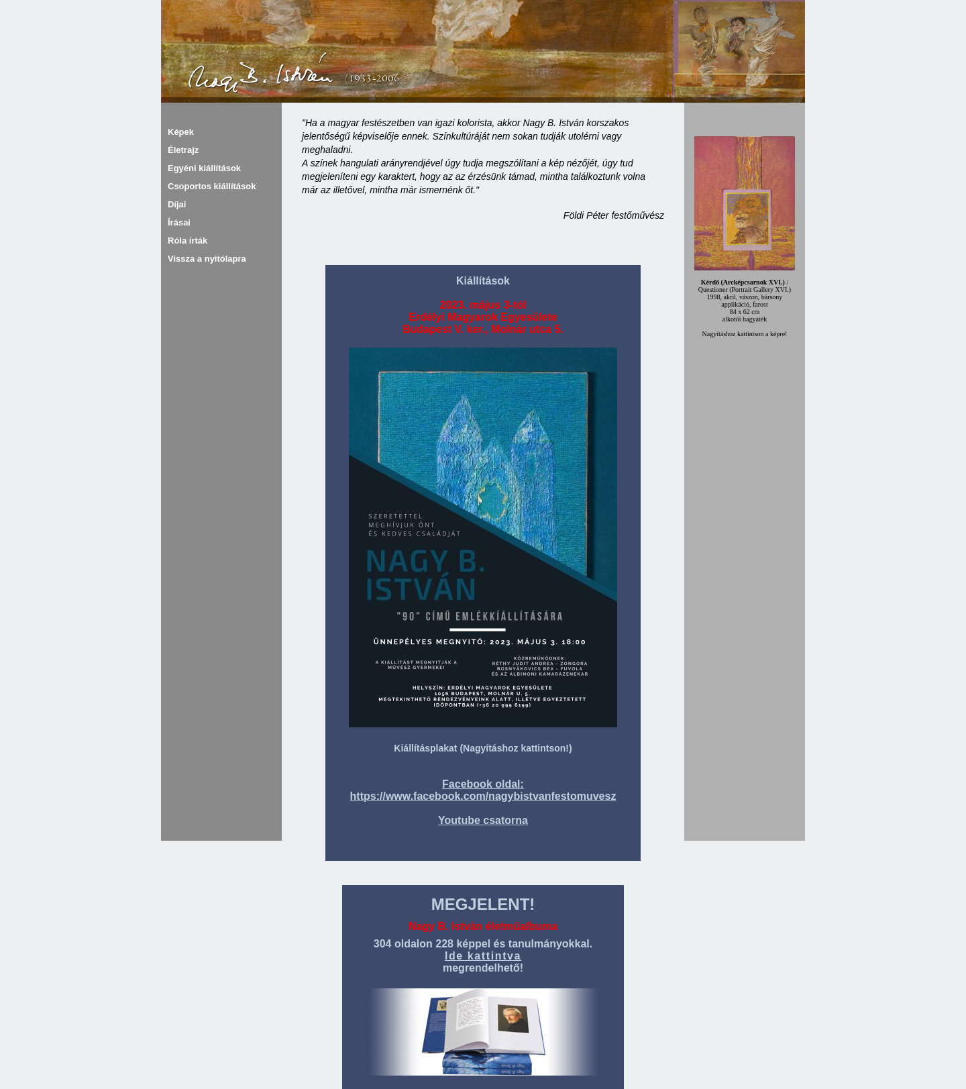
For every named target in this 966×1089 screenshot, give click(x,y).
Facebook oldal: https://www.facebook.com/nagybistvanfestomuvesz (483, 790)
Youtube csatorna (483, 820)
